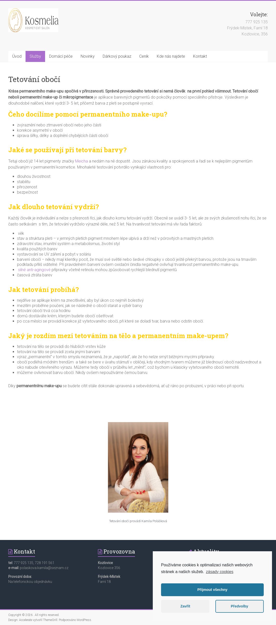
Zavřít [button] (185, 606)
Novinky (88, 56)
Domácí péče (61, 56)
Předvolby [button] (239, 606)
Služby (35, 56)
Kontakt (200, 56)
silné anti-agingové (34, 269)
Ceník (144, 56)
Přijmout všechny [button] (212, 590)
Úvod (17, 56)
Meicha (81, 161)
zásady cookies (219, 572)
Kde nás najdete (171, 56)
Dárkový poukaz (117, 56)
